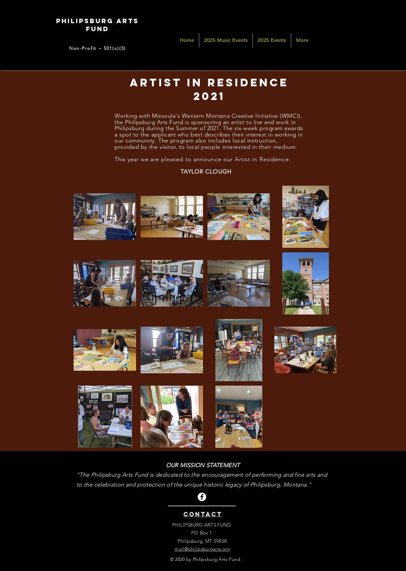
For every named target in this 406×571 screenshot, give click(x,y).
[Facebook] (202, 497)
